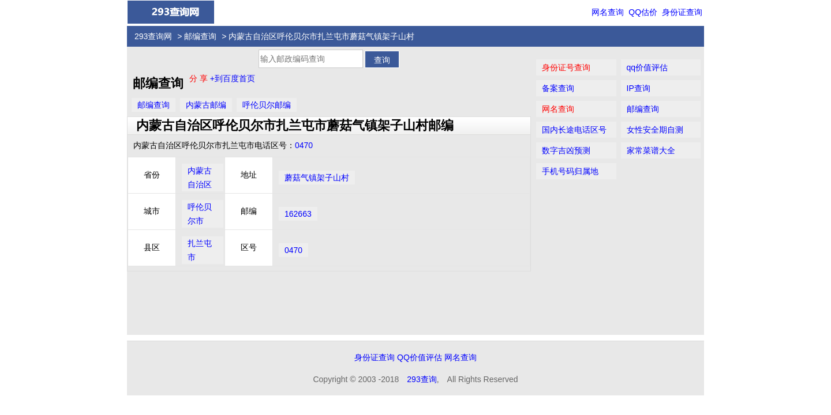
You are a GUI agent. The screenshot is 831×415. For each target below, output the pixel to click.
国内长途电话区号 (574, 129)
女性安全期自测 (655, 129)
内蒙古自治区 (200, 177)
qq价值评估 (647, 67)
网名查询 (608, 12)
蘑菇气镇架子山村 (317, 177)
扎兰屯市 (200, 250)
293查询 (421, 379)
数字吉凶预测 (566, 150)
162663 (298, 213)
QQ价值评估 (419, 357)
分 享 (199, 78)
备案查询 (558, 88)
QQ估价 (642, 12)
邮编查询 (200, 36)
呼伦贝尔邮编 (266, 105)
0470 (304, 145)
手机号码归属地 (570, 171)
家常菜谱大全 (651, 150)
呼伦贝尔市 (200, 213)
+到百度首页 (232, 78)
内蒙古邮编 (206, 105)
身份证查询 (682, 12)
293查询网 (153, 36)
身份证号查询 (566, 67)
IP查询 (638, 88)
